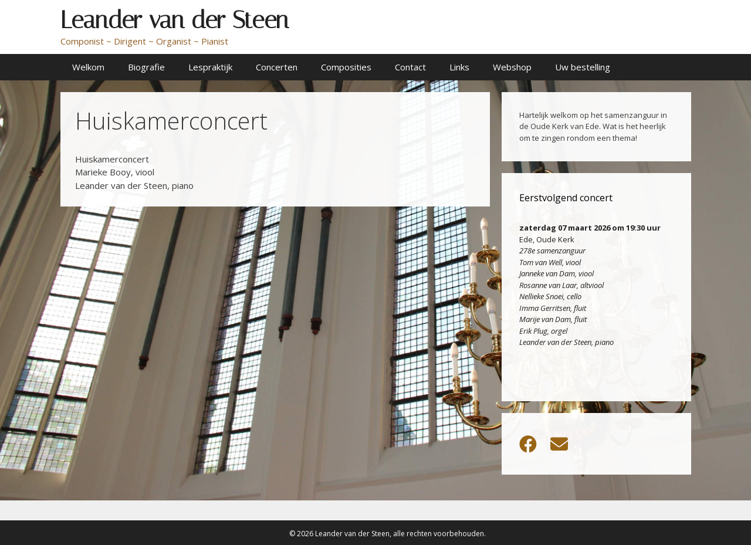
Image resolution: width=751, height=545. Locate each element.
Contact (410, 67)
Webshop (512, 67)
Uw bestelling (582, 67)
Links (459, 67)
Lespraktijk (210, 67)
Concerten (276, 67)
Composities (346, 67)
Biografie (146, 67)
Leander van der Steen (174, 20)
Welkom (88, 67)
